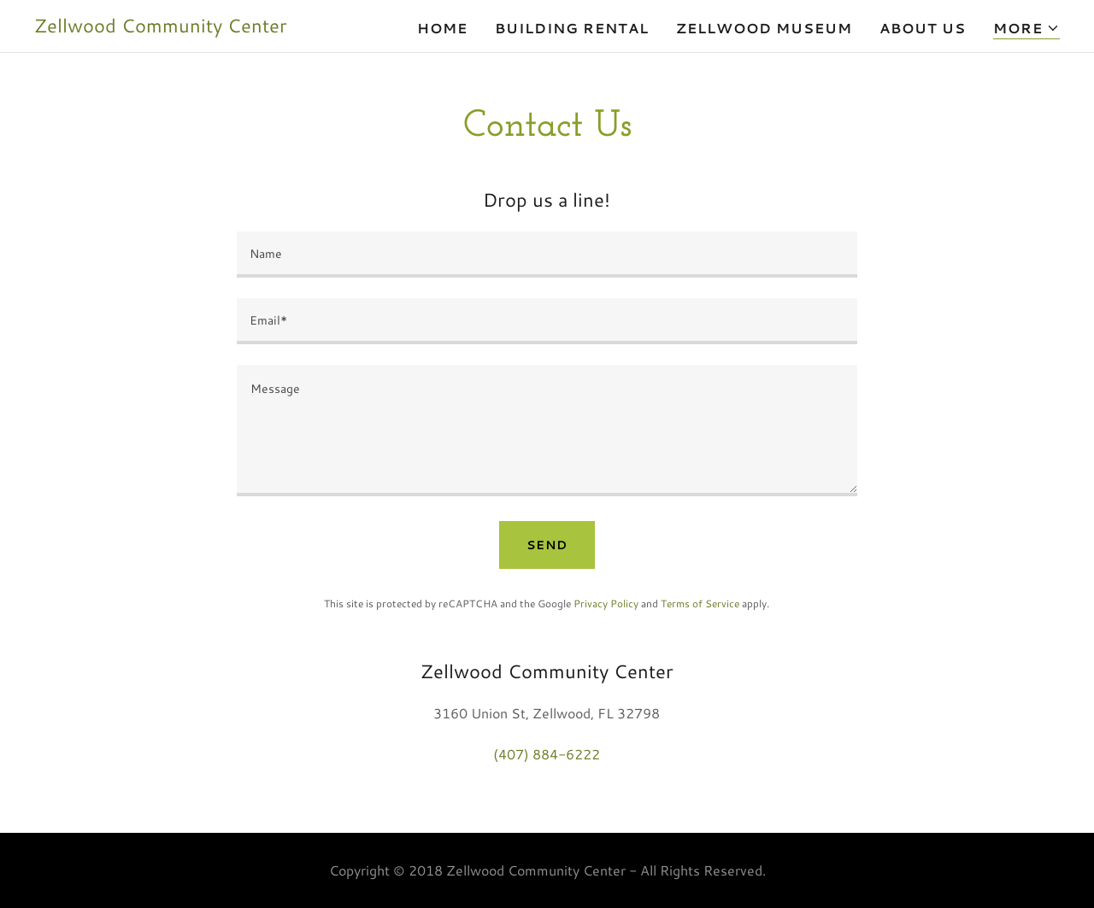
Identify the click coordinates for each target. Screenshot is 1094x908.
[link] (160, 27)
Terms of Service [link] (700, 603)
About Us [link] (922, 28)
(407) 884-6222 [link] (546, 754)
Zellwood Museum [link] (764, 28)
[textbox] (546, 254)
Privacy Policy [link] (605, 603)
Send (547, 545)
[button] (1026, 28)
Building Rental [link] (572, 28)
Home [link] (442, 28)
